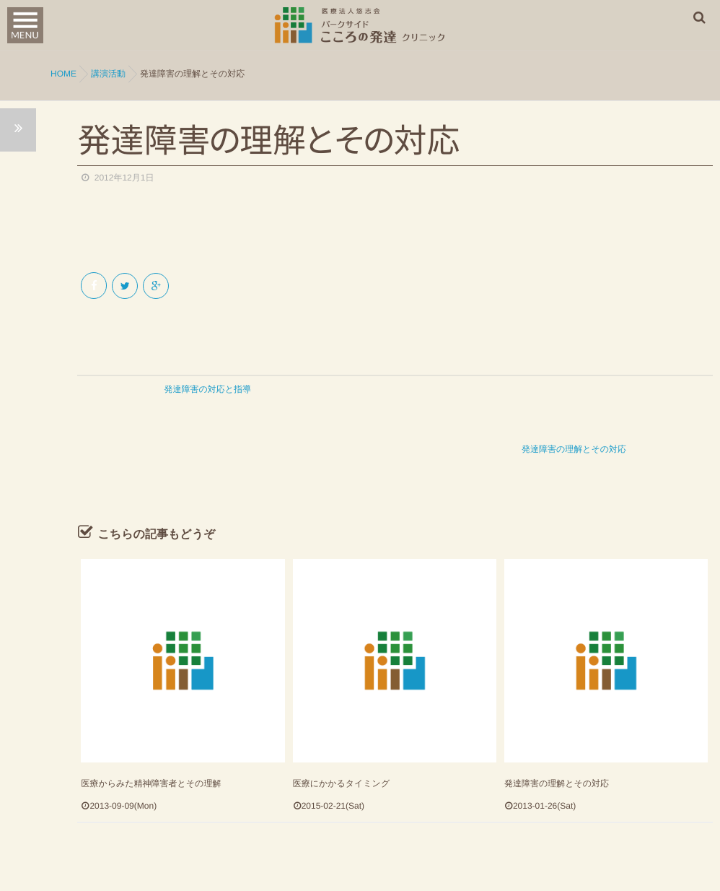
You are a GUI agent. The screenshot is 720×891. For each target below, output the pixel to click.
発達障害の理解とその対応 (556, 731)
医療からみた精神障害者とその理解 (151, 731)
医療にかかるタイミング (341, 731)
